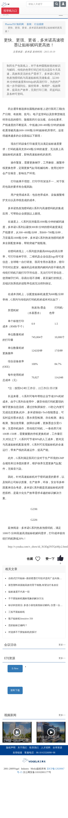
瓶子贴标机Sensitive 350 (20, 618)
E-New (15, 668)
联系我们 (34, 747)
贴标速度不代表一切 (19, 592)
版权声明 (10, 747)
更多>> (59, 642)
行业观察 (39, 24)
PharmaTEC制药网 (14, 24)
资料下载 (15, 690)
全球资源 (57, 747)
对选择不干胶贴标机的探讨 (22, 632)
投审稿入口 (10, 10)
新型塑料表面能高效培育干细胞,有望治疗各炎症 (33, 585)
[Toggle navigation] (9, 4)
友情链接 (17, 752)
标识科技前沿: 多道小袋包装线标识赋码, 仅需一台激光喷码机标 (35, 605)
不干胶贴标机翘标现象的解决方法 (26, 598)
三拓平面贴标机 (16, 612)
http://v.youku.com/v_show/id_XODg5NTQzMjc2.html (38, 546)
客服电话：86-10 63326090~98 (39, 752)
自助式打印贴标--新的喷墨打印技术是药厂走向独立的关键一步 (35, 578)
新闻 (29, 24)
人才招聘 (45, 747)
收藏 (30, 558)
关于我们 (22, 747)
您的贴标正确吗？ (17, 625)
